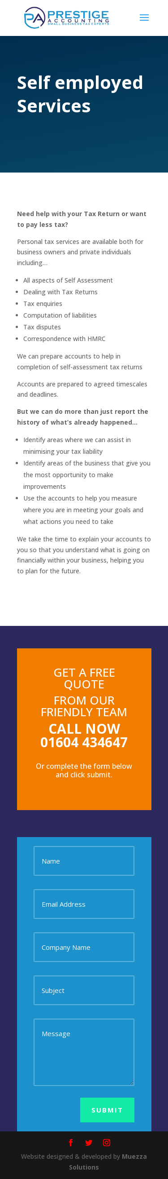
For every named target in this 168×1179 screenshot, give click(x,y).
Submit (107, 1109)
